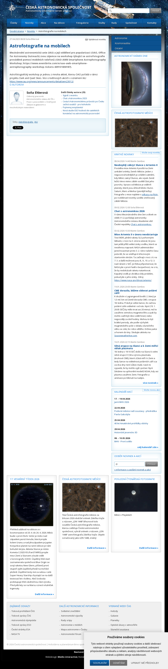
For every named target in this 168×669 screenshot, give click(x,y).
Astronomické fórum (71, 634)
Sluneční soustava (120, 629)
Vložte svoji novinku (151, 152)
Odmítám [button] (119, 662)
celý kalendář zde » (147, 447)
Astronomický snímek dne (130, 55)
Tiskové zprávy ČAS (21, 615)
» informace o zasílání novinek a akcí (132, 469)
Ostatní (119, 48)
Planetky (115, 620)
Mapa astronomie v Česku (74, 629)
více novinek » (150, 382)
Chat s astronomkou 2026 (129, 211)
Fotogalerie (82, 22)
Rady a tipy (66, 620)
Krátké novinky (124, 154)
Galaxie (114, 615)
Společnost (131, 22)
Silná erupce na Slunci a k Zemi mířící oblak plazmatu (136, 347)
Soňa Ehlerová (32, 39)
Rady (114, 22)
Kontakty (152, 22)
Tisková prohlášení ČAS (23, 611)
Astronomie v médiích (71, 624)
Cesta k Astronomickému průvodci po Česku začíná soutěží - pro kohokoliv (83, 103)
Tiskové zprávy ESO (21, 624)
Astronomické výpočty (72, 615)
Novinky (29, 22)
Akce (43, 22)
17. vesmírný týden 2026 (24, 479)
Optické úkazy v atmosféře (124, 624)
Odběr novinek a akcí (127, 456)
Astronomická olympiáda (23, 620)
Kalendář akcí (123, 391)
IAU (36, 122)
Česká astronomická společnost (30, 644)
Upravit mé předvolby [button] (145, 662)
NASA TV (15, 634)
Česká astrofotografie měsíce (133, 113)
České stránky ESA (20, 629)
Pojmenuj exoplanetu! (73, 107)
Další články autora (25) (73, 92)
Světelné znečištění (70, 611)
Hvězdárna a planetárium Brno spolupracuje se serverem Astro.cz (81, 644)
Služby (101, 22)
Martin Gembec (138, 161)
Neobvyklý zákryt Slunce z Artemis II (136, 165)
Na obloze (59, 22)
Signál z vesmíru (70, 95)
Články (13, 22)
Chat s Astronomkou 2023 (75, 98)
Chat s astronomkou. (141, 224)
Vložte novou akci (152, 390)
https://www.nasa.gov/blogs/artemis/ (133, 280)
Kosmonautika (122, 43)
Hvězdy (114, 611)
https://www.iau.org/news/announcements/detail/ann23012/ (42, 81)
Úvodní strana (17, 31)
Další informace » (44, 594)
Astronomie (121, 38)
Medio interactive (67, 656)
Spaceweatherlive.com (125, 335)
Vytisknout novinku (97, 39)
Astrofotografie (26, 122)
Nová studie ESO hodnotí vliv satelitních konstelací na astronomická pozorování (81, 112)
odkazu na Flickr (150, 194)
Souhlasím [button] (99, 662)
